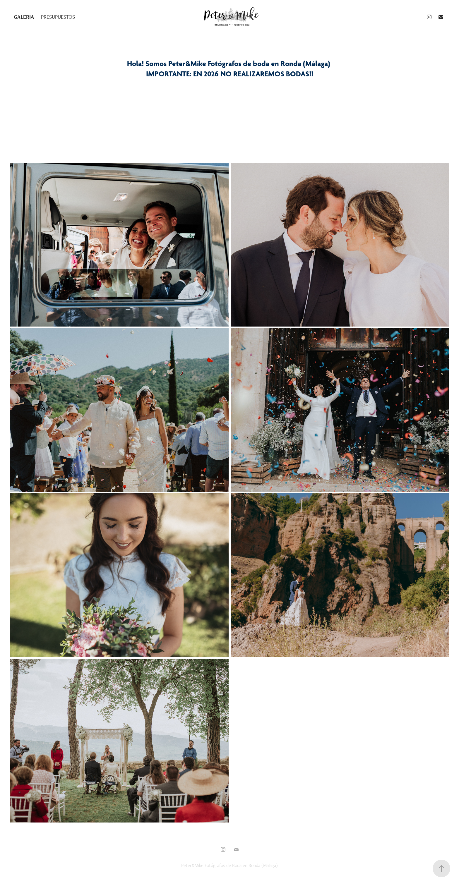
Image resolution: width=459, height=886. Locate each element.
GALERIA (24, 16)
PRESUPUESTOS (58, 16)
